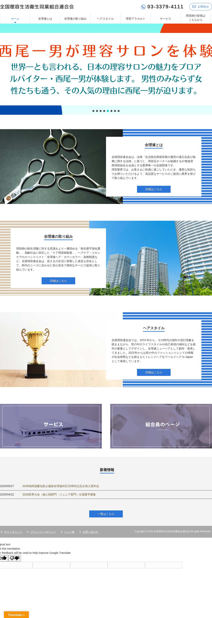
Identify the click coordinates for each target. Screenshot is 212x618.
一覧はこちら (106, 513)
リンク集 (69, 531)
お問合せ (200, 6)
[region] (106, 69)
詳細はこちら (153, 189)
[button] (106, 69)
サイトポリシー (13, 531)
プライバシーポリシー (43, 531)
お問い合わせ (90, 531)
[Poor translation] (14, 558)
